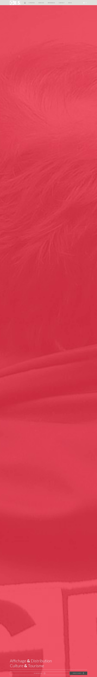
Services (41, 2)
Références (51, 2)
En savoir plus (18, 673)
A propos (32, 2)
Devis (70, 2)
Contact (62, 2)
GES (25, 2)
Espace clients (78, 673)
